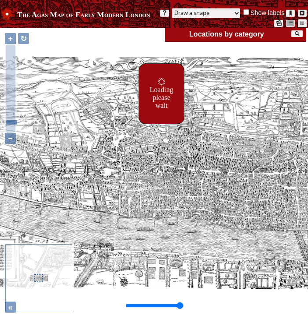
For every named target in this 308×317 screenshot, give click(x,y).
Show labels (267, 12)
